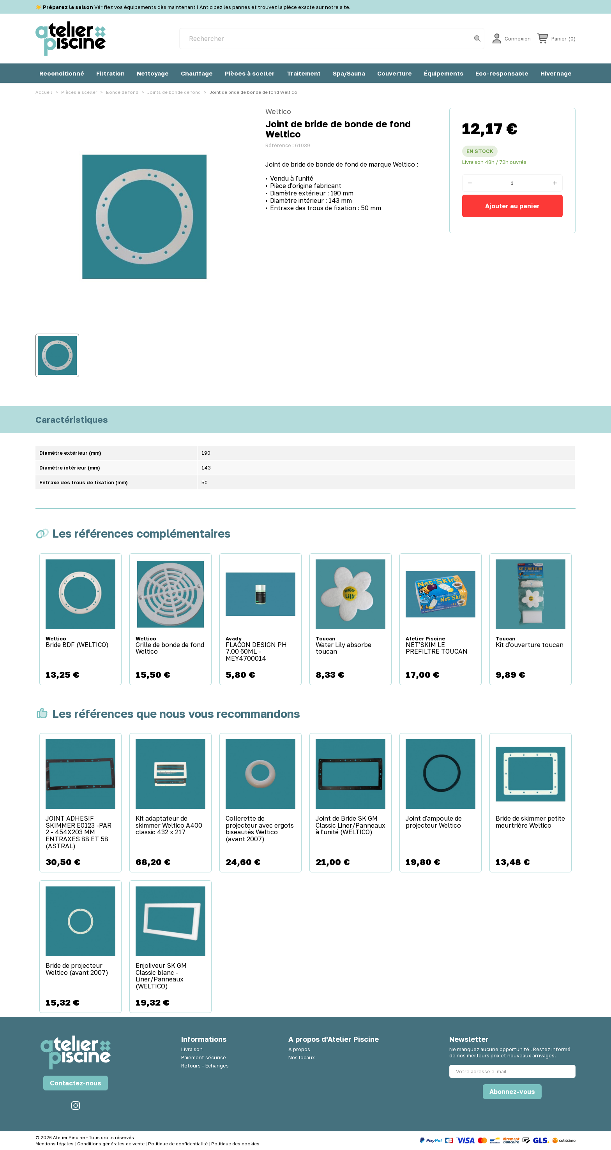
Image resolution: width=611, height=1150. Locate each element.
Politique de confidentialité (178, 1143)
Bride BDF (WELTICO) (77, 645)
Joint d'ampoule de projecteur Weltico (434, 822)
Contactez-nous (75, 1083)
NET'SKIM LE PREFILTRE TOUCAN (437, 648)
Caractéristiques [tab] (71, 419)
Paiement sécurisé (203, 1057)
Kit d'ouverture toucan (529, 645)
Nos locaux (301, 1057)
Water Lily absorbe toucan (343, 648)
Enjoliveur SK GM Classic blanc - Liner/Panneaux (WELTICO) (161, 976)
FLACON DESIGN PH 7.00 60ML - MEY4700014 (256, 652)
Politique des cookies (235, 1143)
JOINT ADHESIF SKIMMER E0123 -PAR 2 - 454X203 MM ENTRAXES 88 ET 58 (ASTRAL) (78, 832)
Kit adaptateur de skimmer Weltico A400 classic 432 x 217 (169, 825)
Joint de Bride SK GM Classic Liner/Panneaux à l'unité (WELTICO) (350, 825)
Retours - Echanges (205, 1065)
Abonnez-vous (512, 1091)
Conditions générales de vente (111, 1143)
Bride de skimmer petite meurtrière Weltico (530, 822)
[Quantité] (512, 183)
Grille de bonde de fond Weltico (170, 648)
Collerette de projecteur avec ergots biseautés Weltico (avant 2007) (260, 828)
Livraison (192, 1049)
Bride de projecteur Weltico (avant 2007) (77, 969)
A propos (299, 1049)
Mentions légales (55, 1143)
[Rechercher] (331, 38)
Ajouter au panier (512, 206)
